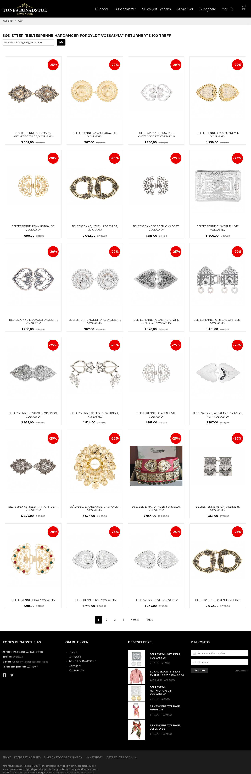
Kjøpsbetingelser (27, 757)
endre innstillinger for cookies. (80, 772)
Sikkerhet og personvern (63, 757)
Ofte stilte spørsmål (122, 757)
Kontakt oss (76, 670)
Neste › (135, 619)
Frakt (7, 757)
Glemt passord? (241, 670)
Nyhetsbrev (94, 757)
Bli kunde (75, 656)
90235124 (18, 656)
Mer (224, 8)
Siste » (149, 619)
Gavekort (75, 666)
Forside (73, 652)
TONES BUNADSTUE (82, 661)
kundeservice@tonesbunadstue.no (30, 661)
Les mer (58, 772)
